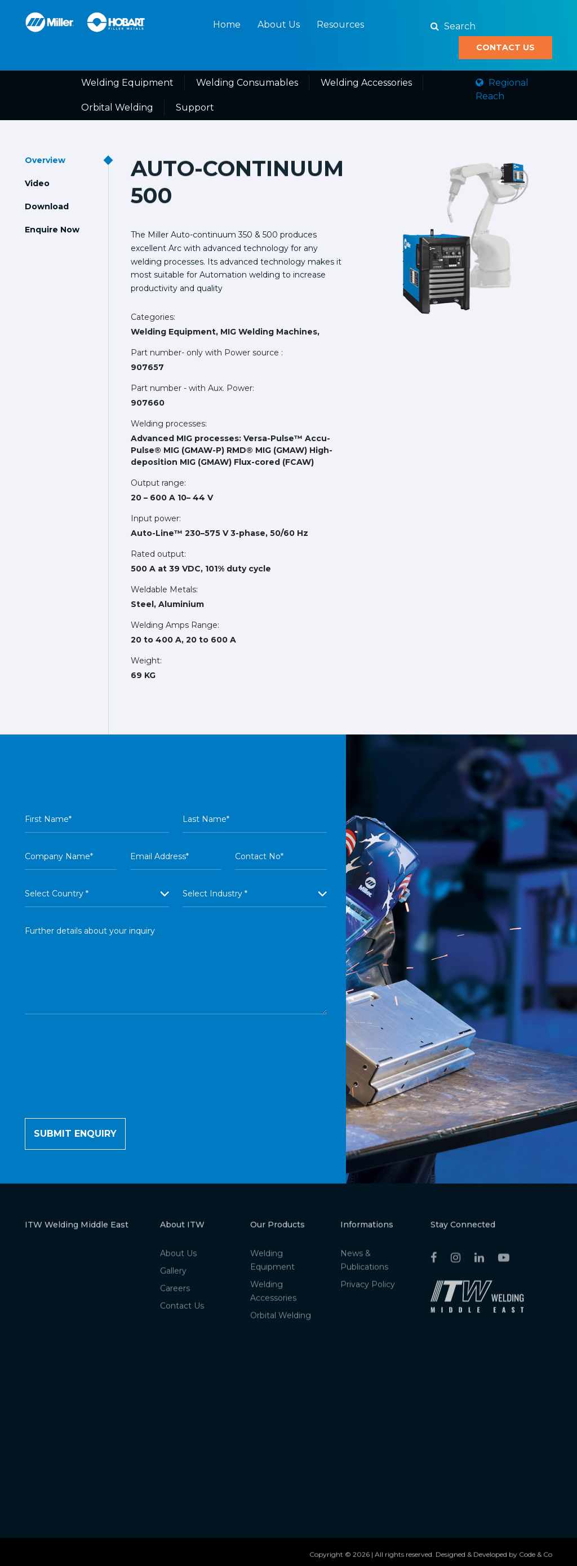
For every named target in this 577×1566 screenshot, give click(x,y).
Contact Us (505, 47)
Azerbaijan (270, 1481)
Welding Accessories (366, 82)
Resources (340, 24)
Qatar (261, 1440)
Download (47, 206)
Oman (262, 1413)
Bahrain (264, 1427)
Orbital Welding (117, 107)
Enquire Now (52, 230)
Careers (175, 1292)
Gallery (173, 1274)
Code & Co (535, 1558)
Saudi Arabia (274, 1400)
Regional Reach (502, 89)
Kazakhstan (273, 1467)
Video (37, 183)
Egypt (262, 1454)
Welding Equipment (127, 82)
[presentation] (110, 1085)
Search (453, 26)
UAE (259, 1386)
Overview (45, 160)
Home (227, 24)
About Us (279, 24)
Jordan (263, 1494)
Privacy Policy (367, 1288)
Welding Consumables (247, 82)
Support (195, 107)
